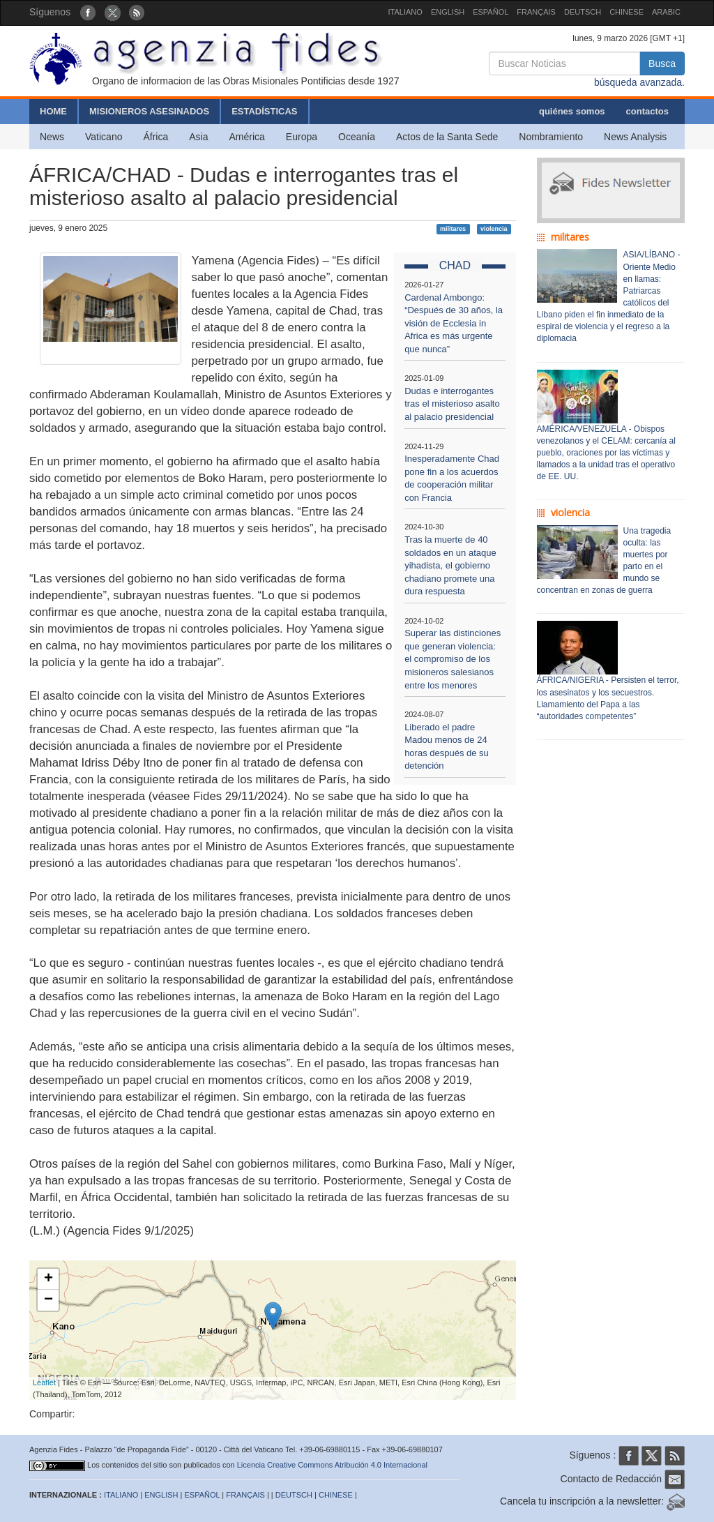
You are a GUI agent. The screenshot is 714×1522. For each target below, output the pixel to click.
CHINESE (626, 12)
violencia (494, 228)
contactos (647, 111)
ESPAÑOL (490, 12)
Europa (301, 136)
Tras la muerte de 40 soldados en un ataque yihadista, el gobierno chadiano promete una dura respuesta (450, 565)
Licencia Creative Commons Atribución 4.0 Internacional (332, 1465)
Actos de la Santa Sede (447, 136)
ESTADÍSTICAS (264, 111)
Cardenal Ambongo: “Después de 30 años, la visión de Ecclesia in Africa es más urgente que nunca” (453, 323)
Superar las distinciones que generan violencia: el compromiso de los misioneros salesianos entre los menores (452, 659)
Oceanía (356, 136)
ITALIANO (405, 12)
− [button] (48, 1300)
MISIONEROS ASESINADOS (149, 111)
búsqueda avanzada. (639, 82)
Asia (198, 136)
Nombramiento (551, 136)
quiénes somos (572, 111)
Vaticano (103, 136)
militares (453, 228)
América (247, 136)
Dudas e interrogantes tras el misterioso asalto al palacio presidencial (452, 404)
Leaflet (44, 1382)
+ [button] (48, 1279)
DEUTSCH (582, 12)
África (155, 136)
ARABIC (666, 12)
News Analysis (635, 136)
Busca (662, 63)
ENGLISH (447, 12)
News (52, 136)
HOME (53, 111)
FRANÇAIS (536, 12)
